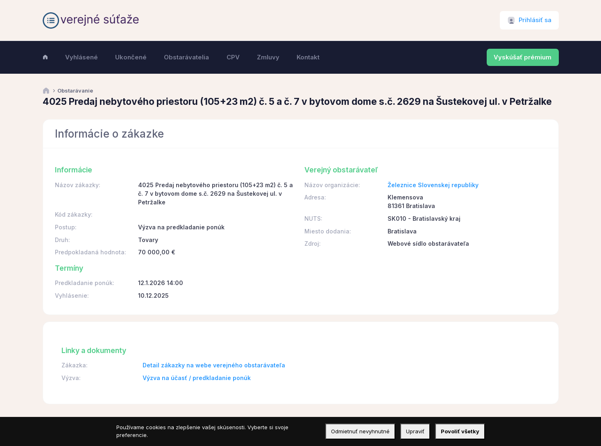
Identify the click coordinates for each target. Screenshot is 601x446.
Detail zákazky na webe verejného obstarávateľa (214, 365)
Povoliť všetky (460, 431)
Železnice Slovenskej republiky (433, 184)
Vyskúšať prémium (522, 57)
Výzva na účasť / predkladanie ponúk (197, 377)
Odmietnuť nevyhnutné (360, 431)
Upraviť (415, 431)
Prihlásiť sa (535, 20)
